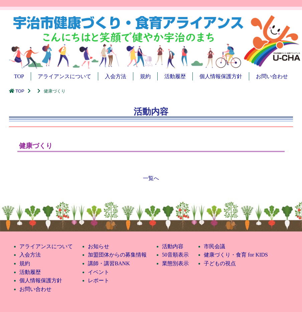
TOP (19, 76)
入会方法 (115, 76)
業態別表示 (175, 263)
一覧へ (151, 178)
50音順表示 (175, 255)
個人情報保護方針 (220, 76)
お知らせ (98, 246)
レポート (98, 280)
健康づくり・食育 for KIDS (236, 255)
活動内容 (172, 246)
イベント (98, 272)
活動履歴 (175, 76)
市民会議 (214, 246)
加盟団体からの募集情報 (117, 255)
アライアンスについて (64, 76)
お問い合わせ (272, 76)
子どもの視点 (220, 263)
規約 (145, 76)
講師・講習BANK (109, 263)
